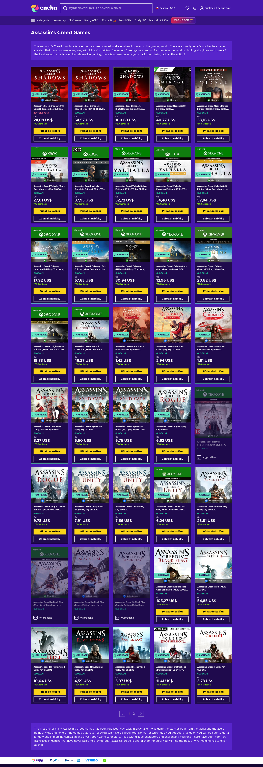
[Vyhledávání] (106, 8)
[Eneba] (44, 8)
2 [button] (134, 713)
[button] (141, 714)
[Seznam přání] (187, 8)
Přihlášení (207, 8)
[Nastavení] (165, 8)
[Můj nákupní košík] (194, 8)
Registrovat (224, 8)
